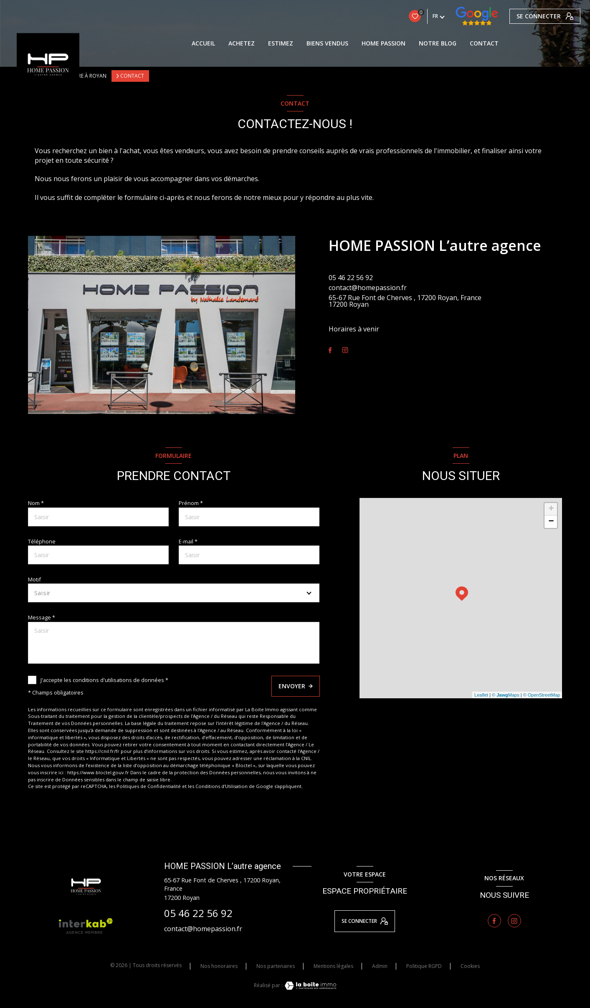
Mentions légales (333, 966)
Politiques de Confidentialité (148, 786)
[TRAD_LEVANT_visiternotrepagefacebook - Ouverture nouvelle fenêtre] (330, 350)
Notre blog (437, 43)
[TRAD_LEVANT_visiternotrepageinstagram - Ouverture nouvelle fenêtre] (345, 350)
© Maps (505, 694)
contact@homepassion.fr (368, 287)
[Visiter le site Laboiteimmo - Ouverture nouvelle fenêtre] (309, 985)
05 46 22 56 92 (351, 277)
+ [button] (551, 509)
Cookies (470, 966)
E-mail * (188, 541)
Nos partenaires (275, 966)
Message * (41, 617)
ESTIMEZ (280, 43)
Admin (379, 966)
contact (484, 43)
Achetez (241, 43)
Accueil (203, 43)
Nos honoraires (219, 966)
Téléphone (42, 541)
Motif (34, 579)
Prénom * (191, 503)
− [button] (551, 521)
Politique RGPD (424, 966)
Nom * (36, 503)
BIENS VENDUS (327, 43)
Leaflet (481, 694)
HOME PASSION (383, 43)
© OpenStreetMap (541, 694)
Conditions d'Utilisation (221, 786)
